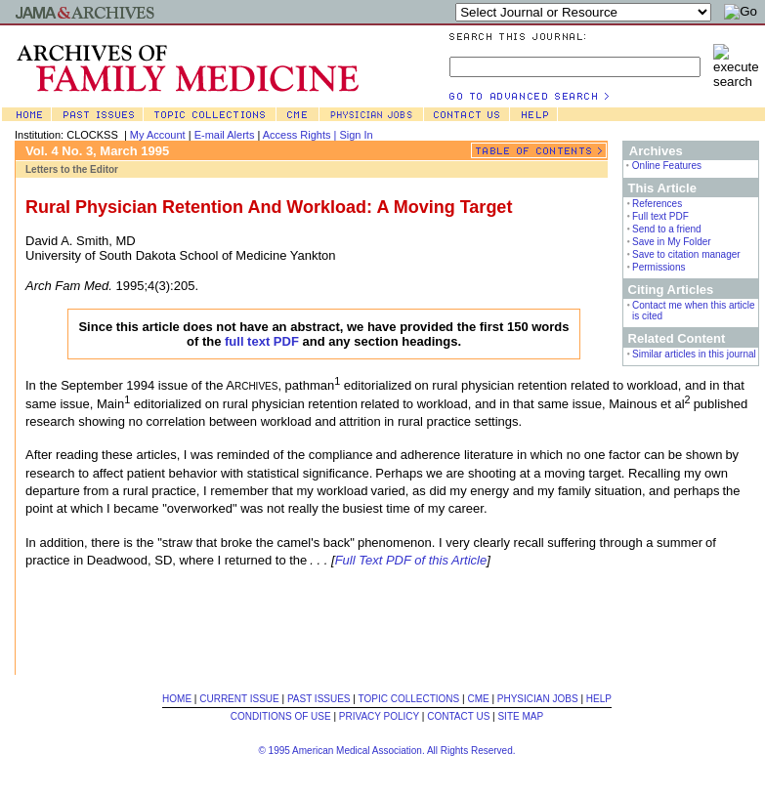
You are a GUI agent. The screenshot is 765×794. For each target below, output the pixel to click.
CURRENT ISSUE (239, 698)
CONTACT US (458, 716)
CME (478, 698)
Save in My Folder (671, 241)
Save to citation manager (686, 254)
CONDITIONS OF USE (281, 716)
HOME (176, 698)
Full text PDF (660, 216)
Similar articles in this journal (694, 354)
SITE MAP (520, 716)
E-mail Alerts (224, 135)
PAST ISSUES (319, 698)
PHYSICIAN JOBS (537, 698)
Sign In (355, 135)
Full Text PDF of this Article (411, 560)
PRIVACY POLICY (379, 716)
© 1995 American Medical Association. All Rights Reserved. (386, 750)
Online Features (666, 165)
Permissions (658, 267)
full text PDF (262, 341)
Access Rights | (301, 135)
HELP (599, 698)
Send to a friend (666, 229)
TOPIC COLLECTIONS (409, 698)
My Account (158, 135)
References (657, 203)
